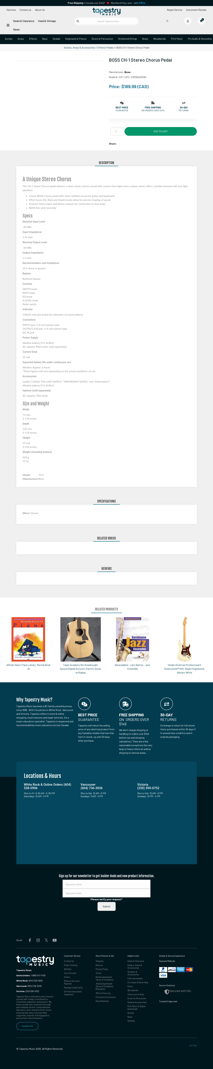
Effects (33, 38)
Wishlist (67, 969)
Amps (21, 38)
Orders (67, 977)
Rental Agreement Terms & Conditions (105, 978)
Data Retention (102, 1001)
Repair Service (174, 9)
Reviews (131, 1021)
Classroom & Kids (135, 994)
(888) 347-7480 (39, 975)
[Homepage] (106, 11)
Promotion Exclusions (106, 997)
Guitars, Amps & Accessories (79, 47)
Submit (106, 906)
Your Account (70, 973)
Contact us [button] (25, 9)
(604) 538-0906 (29, 980)
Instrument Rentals (196, 9)
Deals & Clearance (23, 20)
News (16, 29)
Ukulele (56, 38)
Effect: (27, 513)
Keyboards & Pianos (75, 38)
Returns (99, 965)
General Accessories (136, 1002)
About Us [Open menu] (40, 9)
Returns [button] (184, 110)
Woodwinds (159, 38)
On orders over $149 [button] (152, 110)
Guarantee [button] (122, 110)
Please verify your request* (107, 899)
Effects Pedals (105, 47)
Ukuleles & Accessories (133, 973)
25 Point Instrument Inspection (73, 993)
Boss (127, 71)
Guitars (9, 38)
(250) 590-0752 (27, 991)
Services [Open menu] (11, 9)
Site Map (193, 1045)
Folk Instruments (135, 978)
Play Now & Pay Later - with (128, 3)
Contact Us (27, 1026)
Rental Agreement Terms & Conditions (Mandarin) (105, 986)
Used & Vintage (47, 20)
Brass (145, 38)
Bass (45, 38)
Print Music (177, 38)
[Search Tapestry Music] (106, 21)
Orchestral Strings (127, 38)
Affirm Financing (103, 993)
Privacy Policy (102, 969)
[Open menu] (8, 25)
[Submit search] (77, 21)
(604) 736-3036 (28, 986)
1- (31, 975)
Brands (130, 1013)
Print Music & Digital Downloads (136, 1007)
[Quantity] (117, 131)
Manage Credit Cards (73, 987)
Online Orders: (23, 975)
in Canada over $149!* (86, 3)
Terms (98, 973)
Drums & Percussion (102, 38)
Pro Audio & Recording (137, 982)
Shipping (99, 961)
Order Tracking (70, 965)
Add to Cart (160, 131)
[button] (122, 107)
